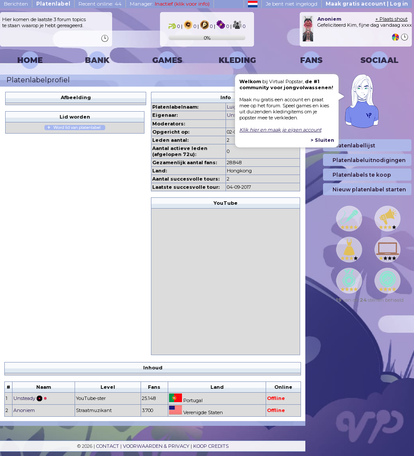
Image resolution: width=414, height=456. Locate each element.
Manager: (170, 3)
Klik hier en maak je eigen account (280, 130)
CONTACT (107, 446)
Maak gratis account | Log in (367, 3)
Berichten (16, 3)
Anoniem (24, 410)
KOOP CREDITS (211, 446)
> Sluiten (322, 140)
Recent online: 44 (100, 3)
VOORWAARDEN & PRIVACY (156, 446)
